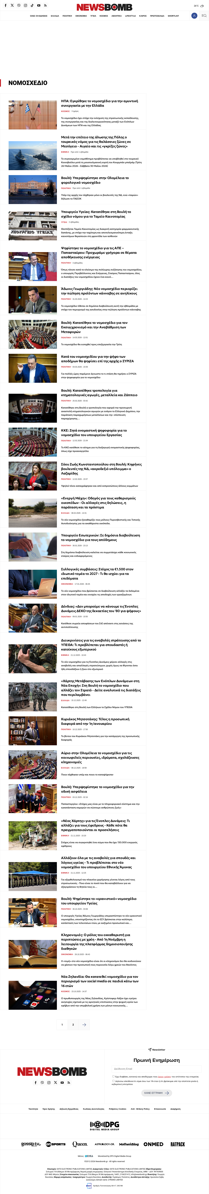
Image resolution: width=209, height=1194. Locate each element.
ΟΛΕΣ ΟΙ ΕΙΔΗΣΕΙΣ (38, 16)
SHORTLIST (173, 16)
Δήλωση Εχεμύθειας (69, 1109)
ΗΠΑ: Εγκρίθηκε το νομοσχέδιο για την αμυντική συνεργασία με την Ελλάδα (99, 103)
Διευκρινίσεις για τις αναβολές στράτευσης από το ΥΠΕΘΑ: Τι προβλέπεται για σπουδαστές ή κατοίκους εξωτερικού (101, 645)
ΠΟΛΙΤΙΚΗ (67, 16)
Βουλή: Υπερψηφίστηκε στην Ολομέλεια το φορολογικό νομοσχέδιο (95, 180)
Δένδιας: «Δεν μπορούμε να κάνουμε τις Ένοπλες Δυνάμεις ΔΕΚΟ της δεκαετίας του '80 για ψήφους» (101, 608)
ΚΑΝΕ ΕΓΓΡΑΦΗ (156, 1093)
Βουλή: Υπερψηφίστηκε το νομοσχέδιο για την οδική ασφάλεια (97, 789)
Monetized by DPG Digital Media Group (114, 1156)
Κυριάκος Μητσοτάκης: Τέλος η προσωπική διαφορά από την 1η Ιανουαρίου (95, 721)
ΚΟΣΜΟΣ (104, 16)
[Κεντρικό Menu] (204, 15)
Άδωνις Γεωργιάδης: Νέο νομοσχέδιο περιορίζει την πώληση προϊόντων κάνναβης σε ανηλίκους (99, 291)
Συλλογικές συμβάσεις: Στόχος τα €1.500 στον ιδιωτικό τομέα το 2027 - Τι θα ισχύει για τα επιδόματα (97, 573)
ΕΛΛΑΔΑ (55, 16)
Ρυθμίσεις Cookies (117, 1109)
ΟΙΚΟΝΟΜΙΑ (81, 16)
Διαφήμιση (176, 1109)
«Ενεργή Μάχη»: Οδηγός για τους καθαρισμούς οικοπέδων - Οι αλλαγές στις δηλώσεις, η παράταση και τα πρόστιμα (98, 502)
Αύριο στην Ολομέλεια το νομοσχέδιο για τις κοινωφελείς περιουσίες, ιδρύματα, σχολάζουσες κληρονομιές (100, 757)
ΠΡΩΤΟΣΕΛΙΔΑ (157, 16)
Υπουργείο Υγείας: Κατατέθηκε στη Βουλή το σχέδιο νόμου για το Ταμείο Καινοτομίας (96, 214)
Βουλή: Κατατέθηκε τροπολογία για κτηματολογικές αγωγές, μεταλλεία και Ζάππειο (99, 392)
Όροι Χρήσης (49, 1109)
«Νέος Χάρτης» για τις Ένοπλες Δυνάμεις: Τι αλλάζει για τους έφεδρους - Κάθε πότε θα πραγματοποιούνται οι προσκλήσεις (95, 825)
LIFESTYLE (130, 16)
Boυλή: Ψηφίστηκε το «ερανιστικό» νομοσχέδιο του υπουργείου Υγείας (99, 901)
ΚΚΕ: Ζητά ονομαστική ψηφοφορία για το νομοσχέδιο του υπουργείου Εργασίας (94, 432)
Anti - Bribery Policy (140, 1109)
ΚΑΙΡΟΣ (143, 16)
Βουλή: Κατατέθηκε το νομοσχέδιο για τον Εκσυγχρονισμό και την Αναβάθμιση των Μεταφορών (94, 327)
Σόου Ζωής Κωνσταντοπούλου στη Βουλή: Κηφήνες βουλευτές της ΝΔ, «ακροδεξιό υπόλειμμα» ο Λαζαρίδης (101, 469)
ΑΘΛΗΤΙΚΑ (117, 16)
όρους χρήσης (164, 1076)
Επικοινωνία (160, 1109)
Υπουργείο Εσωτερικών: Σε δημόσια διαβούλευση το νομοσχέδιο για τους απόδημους (100, 537)
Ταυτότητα (33, 1109)
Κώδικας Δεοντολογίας (93, 1109)
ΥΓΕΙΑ (93, 16)
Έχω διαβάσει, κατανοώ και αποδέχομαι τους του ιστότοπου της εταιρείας (157, 1076)
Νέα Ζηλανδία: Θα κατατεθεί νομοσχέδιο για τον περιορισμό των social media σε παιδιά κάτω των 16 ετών (100, 981)
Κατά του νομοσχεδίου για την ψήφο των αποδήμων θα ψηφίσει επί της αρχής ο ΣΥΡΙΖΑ (97, 359)
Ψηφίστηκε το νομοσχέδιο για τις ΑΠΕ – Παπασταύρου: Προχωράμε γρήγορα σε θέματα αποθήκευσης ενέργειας (99, 252)
